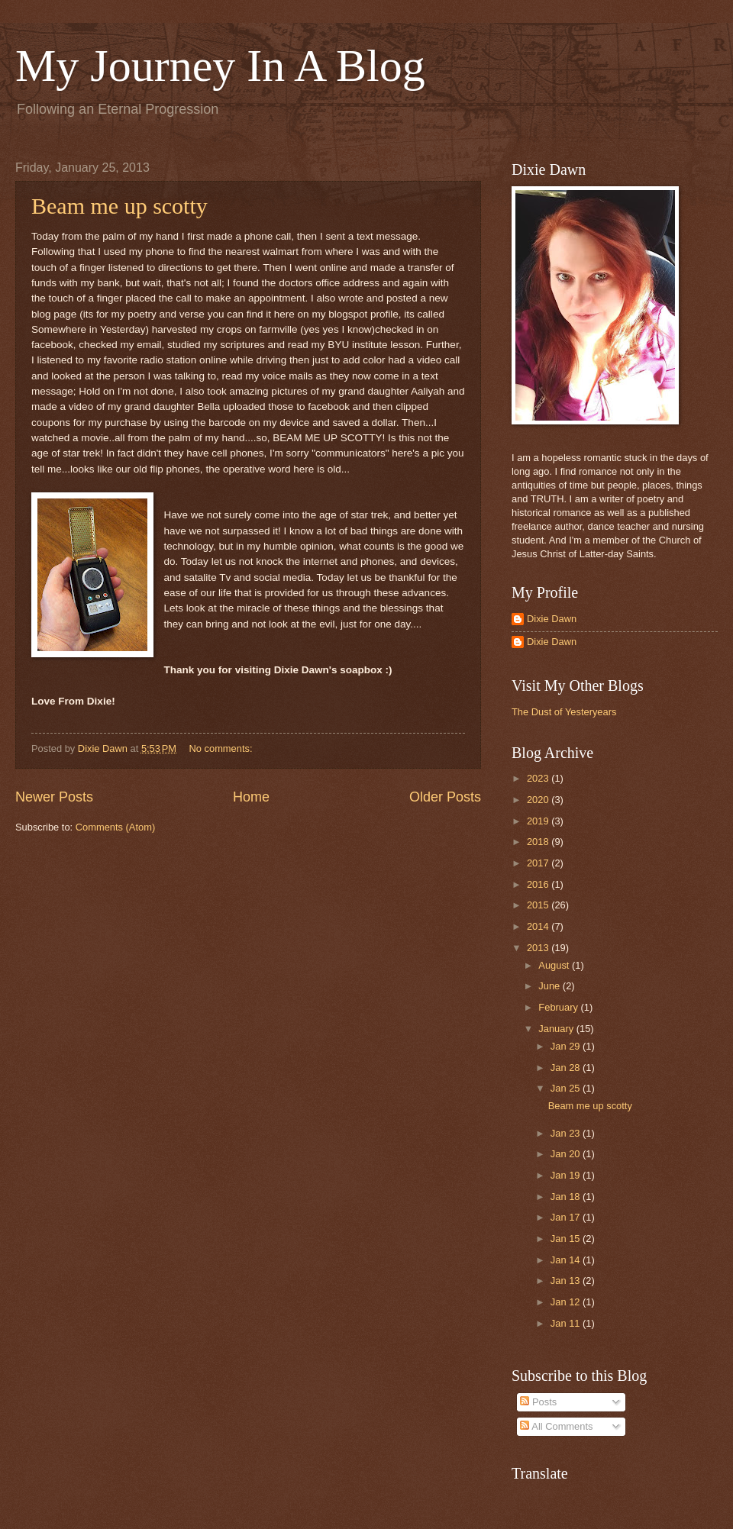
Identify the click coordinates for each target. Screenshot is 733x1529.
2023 (539, 778)
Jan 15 (567, 1238)
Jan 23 (567, 1133)
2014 (539, 926)
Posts (538, 1402)
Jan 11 (567, 1323)
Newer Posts (54, 797)
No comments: (222, 748)
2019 (539, 821)
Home (251, 797)
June (550, 986)
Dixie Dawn (551, 618)
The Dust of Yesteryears (564, 712)
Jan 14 (567, 1260)
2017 (539, 863)
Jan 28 (567, 1067)
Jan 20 (567, 1154)
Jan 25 (567, 1088)
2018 (539, 841)
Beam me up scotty (119, 205)
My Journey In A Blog (220, 65)
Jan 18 (567, 1196)
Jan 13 (567, 1280)
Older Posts (445, 797)
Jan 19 (567, 1175)
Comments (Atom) (115, 827)
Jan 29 (567, 1046)
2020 (539, 799)
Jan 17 (567, 1217)
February (559, 1007)
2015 (539, 905)
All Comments (556, 1426)
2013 (539, 947)
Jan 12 (567, 1302)
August (555, 965)
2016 (539, 884)
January (557, 1028)
